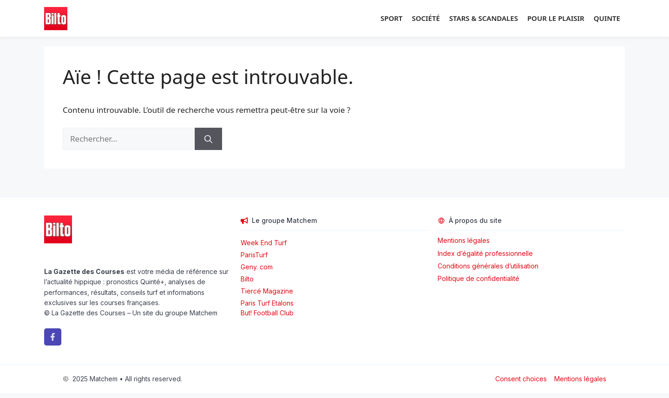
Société (425, 18)
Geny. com (257, 267)
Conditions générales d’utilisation (488, 266)
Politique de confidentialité (478, 278)
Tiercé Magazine (267, 291)
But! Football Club (267, 313)
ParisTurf (254, 255)
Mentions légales (464, 240)
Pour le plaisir (555, 18)
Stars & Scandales (483, 18)
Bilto (247, 279)
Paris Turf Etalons (267, 303)
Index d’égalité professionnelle (486, 253)
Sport (391, 18)
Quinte (607, 18)
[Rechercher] (208, 139)
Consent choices (521, 379)
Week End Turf (264, 243)
